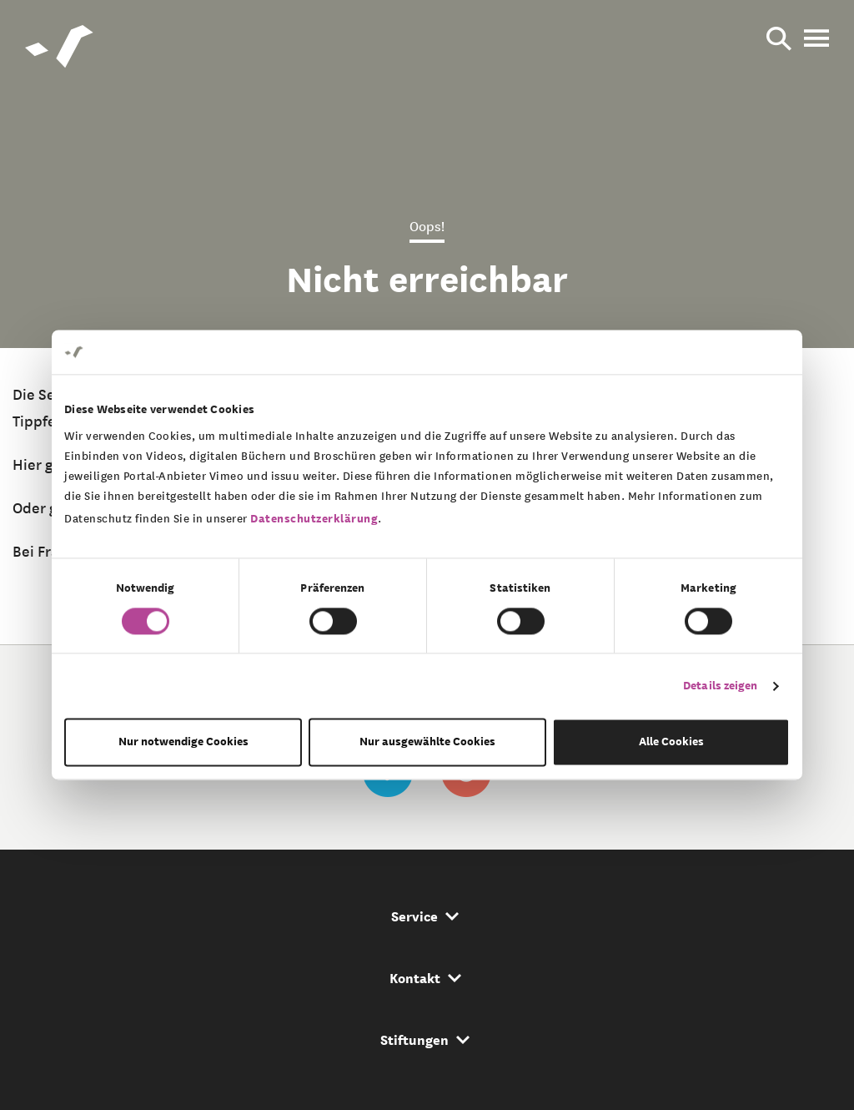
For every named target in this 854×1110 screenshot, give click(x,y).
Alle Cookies (671, 742)
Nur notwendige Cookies (183, 742)
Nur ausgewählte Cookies (427, 742)
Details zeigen (720, 686)
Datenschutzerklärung (314, 519)
